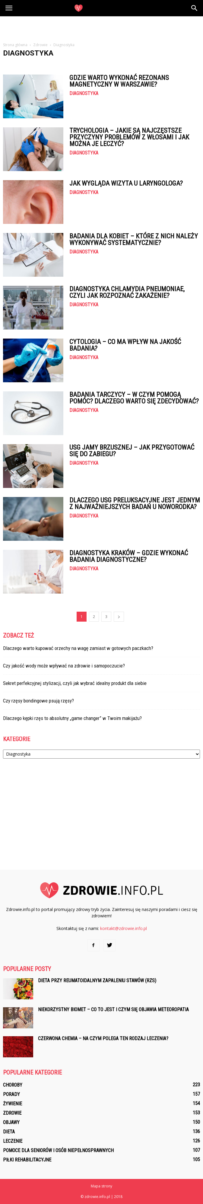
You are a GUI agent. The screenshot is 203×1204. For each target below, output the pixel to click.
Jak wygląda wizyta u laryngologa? (126, 183)
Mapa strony (101, 1186)
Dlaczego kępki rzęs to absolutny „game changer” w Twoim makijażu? (72, 718)
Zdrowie (12, 1113)
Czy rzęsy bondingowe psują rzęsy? (38, 701)
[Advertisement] (101, 26)
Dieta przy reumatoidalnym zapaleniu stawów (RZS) (97, 980)
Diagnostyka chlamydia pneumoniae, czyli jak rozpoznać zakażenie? (127, 292)
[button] (194, 8)
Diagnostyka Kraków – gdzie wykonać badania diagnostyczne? (128, 556)
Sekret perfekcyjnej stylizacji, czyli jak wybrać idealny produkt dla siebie (75, 683)
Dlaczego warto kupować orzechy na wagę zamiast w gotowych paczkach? (78, 648)
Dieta (9, 1132)
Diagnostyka (83, 93)
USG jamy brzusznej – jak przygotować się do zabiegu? (131, 451)
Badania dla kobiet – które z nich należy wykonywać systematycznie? (133, 239)
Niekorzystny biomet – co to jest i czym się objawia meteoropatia (113, 1009)
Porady (11, 1094)
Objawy (11, 1122)
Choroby (12, 1085)
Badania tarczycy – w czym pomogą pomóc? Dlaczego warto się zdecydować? (134, 398)
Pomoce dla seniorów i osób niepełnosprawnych (58, 1150)
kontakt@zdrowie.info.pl (123, 928)
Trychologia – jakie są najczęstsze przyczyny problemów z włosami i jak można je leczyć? (129, 137)
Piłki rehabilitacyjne (27, 1160)
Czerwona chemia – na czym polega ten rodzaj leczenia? (103, 1038)
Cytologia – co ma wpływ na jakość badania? (125, 345)
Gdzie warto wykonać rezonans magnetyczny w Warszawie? (119, 81)
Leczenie (12, 1141)
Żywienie (12, 1104)
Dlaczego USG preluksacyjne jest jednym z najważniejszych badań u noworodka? (134, 503)
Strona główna (15, 44)
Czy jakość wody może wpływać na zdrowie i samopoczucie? (64, 666)
